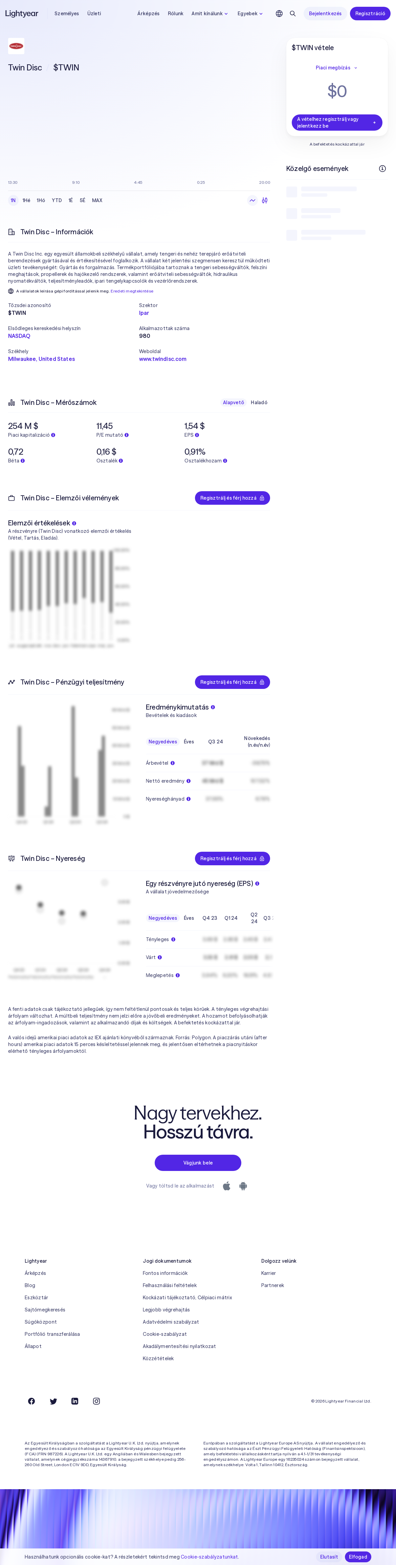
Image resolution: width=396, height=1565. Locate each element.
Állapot (33, 1346)
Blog (30, 1285)
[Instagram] (96, 1401)
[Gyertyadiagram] (264, 200)
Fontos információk (165, 1273)
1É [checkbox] (71, 200)
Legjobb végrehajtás (166, 1310)
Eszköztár (36, 1298)
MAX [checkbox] (97, 200)
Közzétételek (158, 1358)
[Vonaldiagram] (252, 200)
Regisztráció (370, 13)
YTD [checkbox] (57, 200)
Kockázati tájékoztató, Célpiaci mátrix (187, 1298)
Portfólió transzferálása (52, 1334)
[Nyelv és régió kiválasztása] (279, 13)
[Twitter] (53, 1401)
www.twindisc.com (163, 358)
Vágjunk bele (198, 1163)
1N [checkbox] (13, 200)
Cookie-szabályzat (165, 1334)
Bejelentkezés (325, 13)
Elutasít (329, 1557)
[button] (73, 305)
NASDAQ (19, 335)
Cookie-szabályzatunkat (209, 1557)
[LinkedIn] (75, 1401)
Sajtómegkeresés (45, 1310)
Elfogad (358, 1557)
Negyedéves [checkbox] (163, 742)
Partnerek (272, 1285)
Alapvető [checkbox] (233, 402)
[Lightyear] (22, 13)
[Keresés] (293, 13)
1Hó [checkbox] (41, 200)
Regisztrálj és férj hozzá (232, 498)
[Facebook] (31, 1401)
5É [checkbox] (83, 200)
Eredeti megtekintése (132, 291)
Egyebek (251, 13)
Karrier (268, 1273)
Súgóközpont (41, 1322)
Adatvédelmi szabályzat (171, 1322)
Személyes (66, 13)
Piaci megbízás (337, 68)
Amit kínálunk (210, 13)
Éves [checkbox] (189, 742)
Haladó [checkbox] (259, 402)
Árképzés (148, 13)
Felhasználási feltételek (170, 1285)
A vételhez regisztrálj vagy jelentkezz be (337, 122)
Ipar (144, 312)
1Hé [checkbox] (26, 200)
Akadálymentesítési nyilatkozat (179, 1346)
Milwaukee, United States (41, 358)
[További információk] (382, 168)
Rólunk (176, 13)
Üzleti (94, 13)
